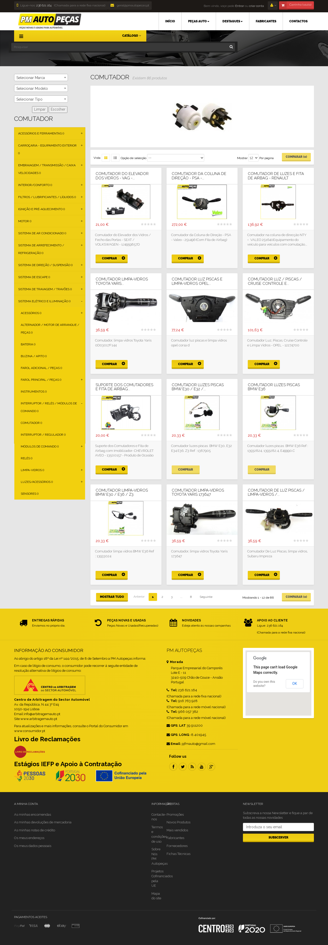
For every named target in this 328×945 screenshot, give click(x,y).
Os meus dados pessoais (32, 846)
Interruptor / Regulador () (43, 434)
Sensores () (29, 493)
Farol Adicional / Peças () (41, 368)
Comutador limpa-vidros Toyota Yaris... (122, 281)
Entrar (239, 6)
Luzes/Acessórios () (37, 482)
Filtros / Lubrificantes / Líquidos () (47, 197)
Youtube (202, 767)
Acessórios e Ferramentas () (41, 133)
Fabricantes (175, 838)
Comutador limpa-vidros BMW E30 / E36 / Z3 (122, 492)
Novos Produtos (178, 822)
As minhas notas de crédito (34, 830)
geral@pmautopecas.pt (129, 5)
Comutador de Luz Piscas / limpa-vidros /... (276, 492)
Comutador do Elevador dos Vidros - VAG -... (122, 176)
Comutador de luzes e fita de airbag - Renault (276, 176)
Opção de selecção (133, 158)
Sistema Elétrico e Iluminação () (44, 301)
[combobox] (41, 77)
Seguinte (206, 597)
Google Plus (211, 767)
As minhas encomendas (32, 814)
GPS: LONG (178, 735)
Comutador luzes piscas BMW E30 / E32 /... (198, 387)
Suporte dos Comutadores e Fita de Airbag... (124, 387)
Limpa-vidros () (32, 470)
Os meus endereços (29, 838)
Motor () (24, 221)
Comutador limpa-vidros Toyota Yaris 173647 (198, 492)
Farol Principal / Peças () (41, 380)
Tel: (172, 690)
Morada (175, 662)
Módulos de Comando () (40, 446)
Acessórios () (31, 313)
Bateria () (28, 344)
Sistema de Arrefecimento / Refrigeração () (41, 249)
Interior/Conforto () (35, 185)
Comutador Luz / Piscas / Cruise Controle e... (275, 281)
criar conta (256, 6)
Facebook (173, 767)
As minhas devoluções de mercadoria (42, 822)
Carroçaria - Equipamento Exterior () (47, 149)
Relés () (26, 458)
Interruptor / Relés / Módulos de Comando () (49, 407)
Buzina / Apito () (34, 356)
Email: (174, 744)
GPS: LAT (176, 725)
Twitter (183, 767)
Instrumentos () (34, 391)
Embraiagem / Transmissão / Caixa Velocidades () (47, 169)
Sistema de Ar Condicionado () (42, 233)
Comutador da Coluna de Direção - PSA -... (199, 176)
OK (294, 683)
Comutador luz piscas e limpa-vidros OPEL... (197, 281)
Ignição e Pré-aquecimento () (41, 209)
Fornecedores (177, 846)
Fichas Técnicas (178, 854)
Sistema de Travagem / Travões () (45, 289)
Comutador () (31, 423)
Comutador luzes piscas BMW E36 (274, 387)
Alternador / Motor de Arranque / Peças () (50, 328)
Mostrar (242, 158)
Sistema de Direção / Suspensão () (45, 265)
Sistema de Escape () (34, 277)
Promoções (175, 814)
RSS (192, 767)
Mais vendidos (177, 830)
